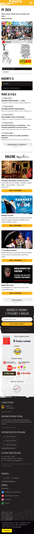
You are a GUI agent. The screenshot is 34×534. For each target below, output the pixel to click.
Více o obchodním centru (8, 427)
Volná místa (5, 488)
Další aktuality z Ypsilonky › (17, 144)
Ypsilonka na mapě (6, 411)
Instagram (6, 499)
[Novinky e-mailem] (17, 319)
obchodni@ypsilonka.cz (8, 448)
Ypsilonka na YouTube (9, 496)
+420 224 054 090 (11, 445)
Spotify (5, 503)
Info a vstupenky (15, 190)
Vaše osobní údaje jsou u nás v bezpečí (17, 330)
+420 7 (8, 478)
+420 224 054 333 (11, 440)
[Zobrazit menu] (30, 3)
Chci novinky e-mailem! (17, 324)
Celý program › (17, 300)
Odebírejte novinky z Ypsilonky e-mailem (17, 311)
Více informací (16, 527)
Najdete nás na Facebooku (11, 492)
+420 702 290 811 (11, 436)
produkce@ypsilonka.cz (8, 481)
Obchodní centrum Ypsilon (11, 88)
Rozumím (7, 530)
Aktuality (6, 72)
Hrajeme (10, 157)
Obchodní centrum (8, 416)
